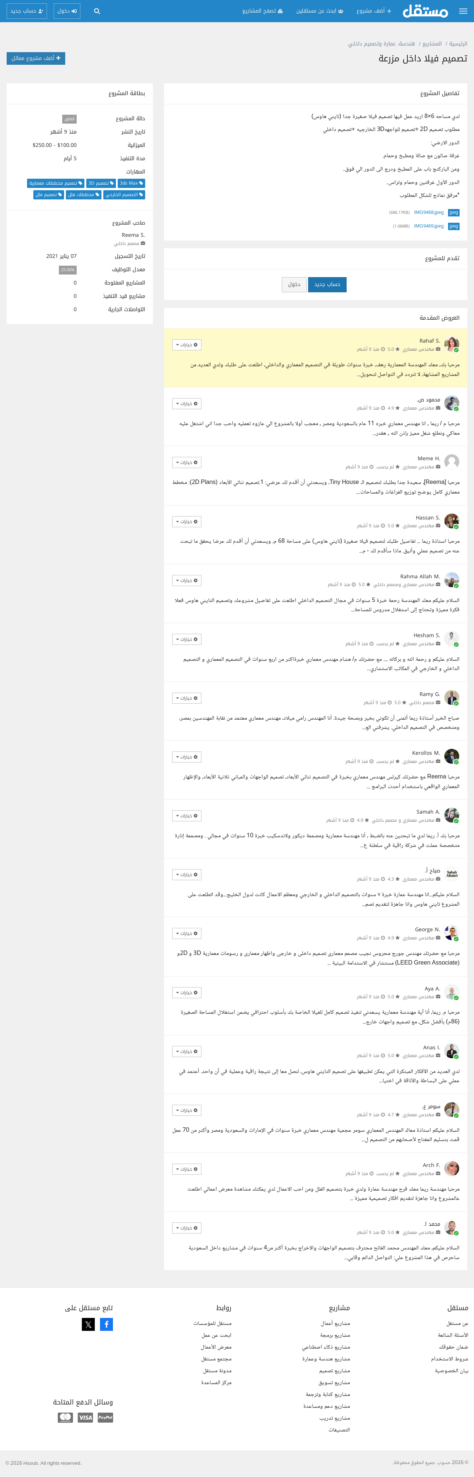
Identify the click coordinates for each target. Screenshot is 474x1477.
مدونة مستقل (217, 1371)
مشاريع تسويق (334, 1383)
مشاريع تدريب (334, 1418)
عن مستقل (457, 1324)
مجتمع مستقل (216, 1359)
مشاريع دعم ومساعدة (326, 1407)
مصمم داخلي (126, 243)
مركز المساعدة (216, 1383)
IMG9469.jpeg (429, 226)
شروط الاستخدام (449, 1359)
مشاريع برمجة (335, 1335)
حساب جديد (327, 284)
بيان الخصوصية (451, 1371)
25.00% (67, 269)
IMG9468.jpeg (429, 213)
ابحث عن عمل (216, 1335)
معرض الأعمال (216, 1347)
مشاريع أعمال (335, 1324)
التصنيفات (339, 1430)
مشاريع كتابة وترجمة (328, 1395)
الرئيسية (458, 44)
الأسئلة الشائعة (453, 1335)
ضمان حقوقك (453, 1347)
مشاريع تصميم (334, 1371)
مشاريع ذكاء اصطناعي (326, 1347)
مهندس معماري (418, 349)
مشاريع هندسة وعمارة (326, 1359)
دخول (294, 284)
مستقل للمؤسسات (212, 1324)
